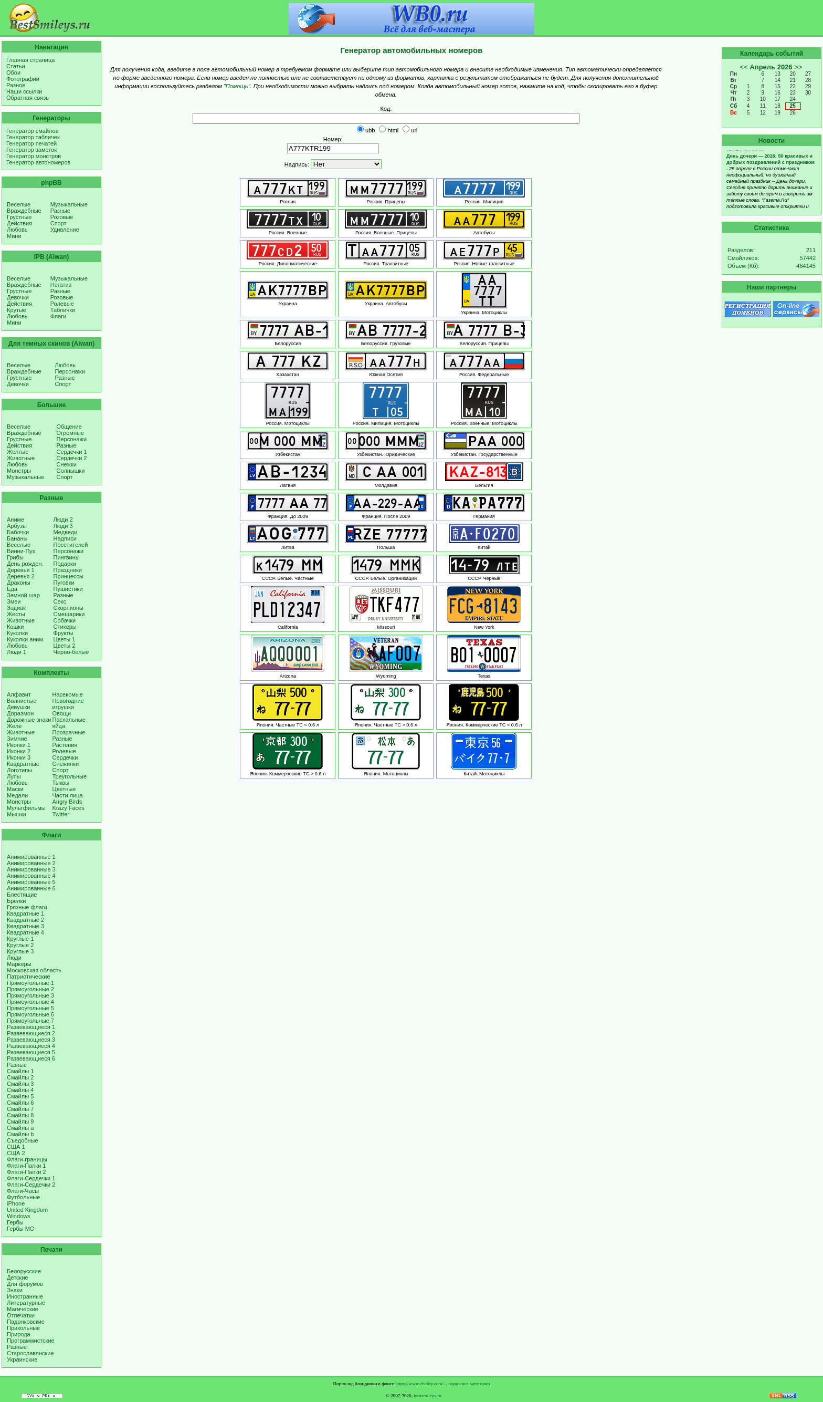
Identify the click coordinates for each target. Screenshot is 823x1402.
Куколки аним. (26, 639)
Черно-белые (71, 652)
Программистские (31, 1340)
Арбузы (17, 526)
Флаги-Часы (23, 1191)
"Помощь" (237, 86)
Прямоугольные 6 (30, 1014)
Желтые (17, 452)
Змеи (13, 601)
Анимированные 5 (31, 882)
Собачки (65, 620)
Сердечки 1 (72, 452)
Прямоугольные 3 (30, 995)
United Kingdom (27, 1210)
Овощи (61, 713)
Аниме (15, 519)
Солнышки (71, 471)
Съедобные (22, 1140)
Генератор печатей (31, 143)
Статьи (15, 66)
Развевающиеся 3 (31, 1039)
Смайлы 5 (20, 1096)
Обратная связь (27, 98)
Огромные (70, 433)
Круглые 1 (20, 939)
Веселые (18, 204)
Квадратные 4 (25, 932)
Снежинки (65, 764)
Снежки (67, 464)
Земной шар (23, 595)
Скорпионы (68, 608)
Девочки (18, 297)
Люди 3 (63, 526)
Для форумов (25, 1284)
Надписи (65, 538)
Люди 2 (63, 519)
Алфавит (19, 694)
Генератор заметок (31, 150)
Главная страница (30, 60)
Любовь (17, 229)
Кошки (15, 627)
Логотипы (19, 770)
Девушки (18, 707)
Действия (19, 223)
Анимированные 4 (31, 876)
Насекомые (67, 694)
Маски (15, 789)
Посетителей (71, 545)
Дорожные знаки (29, 719)
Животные (21, 458)
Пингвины (67, 557)
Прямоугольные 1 (30, 983)
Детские (17, 1277)
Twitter (60, 814)
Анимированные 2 (31, 863)
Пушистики (68, 589)
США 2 (16, 1153)
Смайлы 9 (20, 1121)
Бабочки (18, 532)
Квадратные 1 (25, 913)
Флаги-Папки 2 (26, 1172)
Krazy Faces (68, 808)
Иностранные (25, 1296)
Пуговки (64, 582)
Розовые (61, 217)
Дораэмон (20, 713)
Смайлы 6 (20, 1102)
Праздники (68, 570)
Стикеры (65, 627)
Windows (18, 1216)
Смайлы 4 (20, 1090)
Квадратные (23, 764)
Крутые (16, 310)
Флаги (58, 316)
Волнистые (21, 701)
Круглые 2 (20, 945)
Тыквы (61, 783)
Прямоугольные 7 (30, 1020)
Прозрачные (69, 732)
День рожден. (25, 563)
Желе (14, 726)
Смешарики (69, 614)
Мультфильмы (26, 808)
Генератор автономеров (38, 162)
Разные (60, 210)
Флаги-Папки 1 (26, 1165)
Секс (60, 601)
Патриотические (28, 976)
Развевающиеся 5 (31, 1052)
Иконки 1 (18, 745)
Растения (65, 745)
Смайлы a (20, 1128)
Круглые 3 (20, 951)
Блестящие (22, 894)
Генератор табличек (33, 137)
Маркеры (19, 964)
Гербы (15, 1222)
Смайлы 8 (20, 1115)
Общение (69, 426)
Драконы (18, 582)
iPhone (16, 1203)
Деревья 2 (21, 576)
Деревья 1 (21, 570)
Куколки (17, 633)
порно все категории (469, 1383)
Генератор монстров (33, 156)
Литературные (26, 1303)
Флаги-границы (27, 1159)
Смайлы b (20, 1134)
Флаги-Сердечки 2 (31, 1184)
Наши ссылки (24, 91)
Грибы (15, 557)
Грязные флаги (27, 907)
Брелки (16, 901)
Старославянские (30, 1353)
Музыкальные (69, 204)
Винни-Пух (21, 551)
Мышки (16, 814)
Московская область (34, 970)
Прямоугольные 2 (30, 989)
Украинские (22, 1359)
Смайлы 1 (20, 1071)
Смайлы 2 (20, 1077)
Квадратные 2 (25, 920)
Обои (13, 72)
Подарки (65, 563)
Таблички (62, 310)
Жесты (16, 614)
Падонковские (26, 1321)
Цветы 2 (65, 645)
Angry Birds (67, 801)
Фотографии (22, 79)
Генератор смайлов (32, 131)
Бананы (17, 538)
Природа (18, 1334)
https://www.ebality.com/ (419, 1383)
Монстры (19, 471)
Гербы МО (20, 1229)
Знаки (15, 1290)
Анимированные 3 (31, 869)
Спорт (58, 223)
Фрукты (63, 633)
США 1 (16, 1147)
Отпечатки (21, 1315)
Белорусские (24, 1271)
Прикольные (23, 1328)
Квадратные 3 (25, 926)
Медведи (66, 532)
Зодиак (16, 608)
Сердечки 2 (72, 458)
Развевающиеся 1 (31, 1027)
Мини (14, 236)
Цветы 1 (65, 639)
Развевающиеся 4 (31, 1046)
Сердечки (65, 757)
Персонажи (70, 371)
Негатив (61, 285)
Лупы (14, 776)
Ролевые (62, 303)
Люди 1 (16, 652)
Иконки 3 (18, 757)
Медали (17, 795)
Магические (22, 1309)
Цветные (64, 789)
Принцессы (68, 576)
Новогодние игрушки (68, 704)
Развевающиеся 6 (31, 1058)
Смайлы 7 (20, 1109)
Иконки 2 (18, 751)
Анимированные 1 (31, 857)
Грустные (19, 217)
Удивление (64, 229)
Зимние (17, 738)
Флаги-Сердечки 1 (31, 1178)
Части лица (67, 795)
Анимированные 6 (31, 888)
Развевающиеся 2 (31, 1033)
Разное (15, 85)
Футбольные (23, 1197)
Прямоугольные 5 (30, 1008)
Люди (14, 957)
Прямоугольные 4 (30, 1002)
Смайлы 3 (20, 1084)
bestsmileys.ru (427, 1395)
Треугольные (69, 776)
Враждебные (24, 210)
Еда (12, 589)
